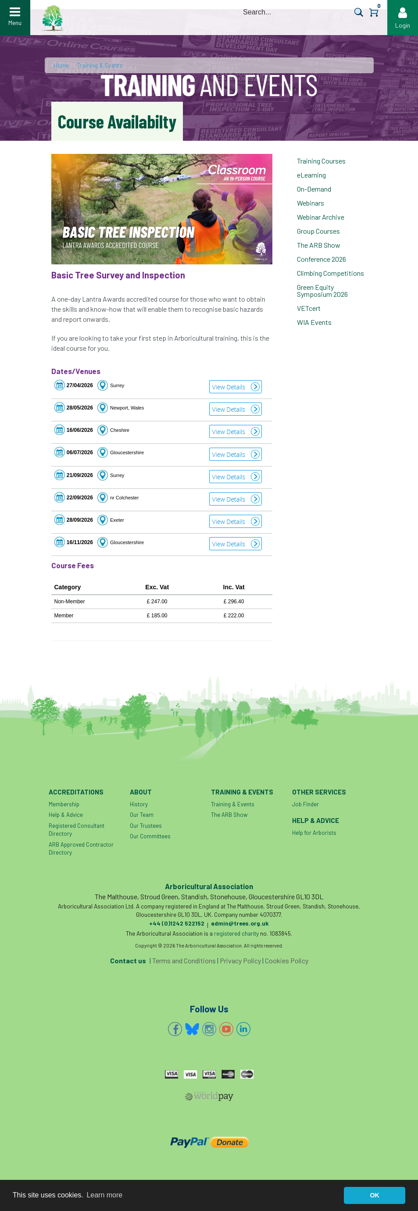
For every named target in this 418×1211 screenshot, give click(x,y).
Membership (64, 804)
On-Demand (314, 189)
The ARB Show (318, 245)
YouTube (226, 1029)
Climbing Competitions (330, 273)
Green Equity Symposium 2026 (322, 290)
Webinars (310, 203)
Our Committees (150, 836)
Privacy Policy (240, 960)
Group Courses (318, 231)
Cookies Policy (286, 960)
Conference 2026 (321, 259)
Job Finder (305, 804)
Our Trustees (146, 825)
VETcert (309, 308)
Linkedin (243, 1029)
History (139, 804)
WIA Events (314, 322)
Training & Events (100, 65)
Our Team (142, 814)
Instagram (209, 1029)
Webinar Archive (320, 217)
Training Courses (321, 161)
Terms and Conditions (184, 960)
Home (61, 65)
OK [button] (374, 1195)
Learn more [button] (104, 1195)
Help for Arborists (314, 832)
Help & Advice (66, 814)
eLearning (311, 175)
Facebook (175, 1029)
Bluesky (192, 1029)
